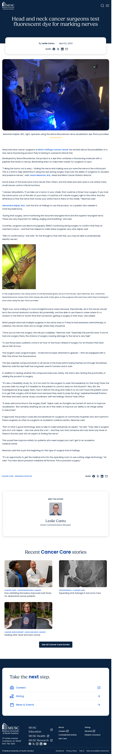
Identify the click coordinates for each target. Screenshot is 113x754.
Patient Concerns (92, 735)
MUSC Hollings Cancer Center (53, 149)
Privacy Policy (71, 751)
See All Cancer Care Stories (56, 644)
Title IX (81, 751)
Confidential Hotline (67, 735)
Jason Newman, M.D (39, 175)
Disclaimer (60, 751)
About (61, 727)
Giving (87, 727)
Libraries (90, 731)
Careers (63, 731)
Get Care (62, 738)
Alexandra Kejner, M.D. (13, 205)
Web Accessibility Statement (97, 751)
